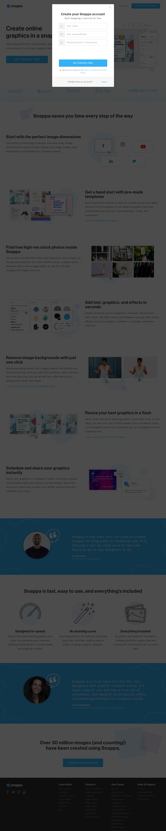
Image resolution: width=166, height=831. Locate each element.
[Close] (110, 7)
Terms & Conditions (91, 70)
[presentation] (83, 53)
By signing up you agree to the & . (83, 71)
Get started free (83, 63)
